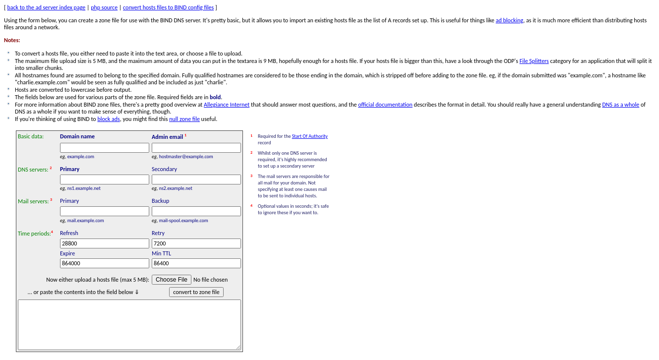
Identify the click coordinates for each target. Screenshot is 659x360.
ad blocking (510, 20)
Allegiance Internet (226, 104)
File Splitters (534, 61)
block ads (108, 119)
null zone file (184, 119)
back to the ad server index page (46, 7)
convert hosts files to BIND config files (168, 7)
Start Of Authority (310, 136)
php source (104, 7)
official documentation (385, 104)
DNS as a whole (620, 104)
